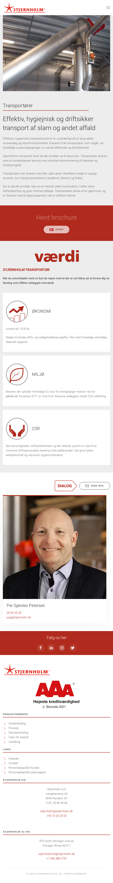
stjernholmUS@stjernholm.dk (56, 854)
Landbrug (14, 741)
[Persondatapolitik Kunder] (5, 767)
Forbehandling (17, 723)
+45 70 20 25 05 (57, 816)
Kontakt (13, 763)
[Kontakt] (5, 763)
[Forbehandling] (5, 723)
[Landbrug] (5, 741)
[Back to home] (24, 7)
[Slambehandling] (5, 732)
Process (14, 728)
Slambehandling (18, 732)
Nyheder (14, 758)
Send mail (94, 486)
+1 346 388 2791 (56, 858)
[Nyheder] (5, 758)
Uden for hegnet (19, 737)
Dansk (57, 229)
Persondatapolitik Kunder (24, 767)
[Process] (5, 728)
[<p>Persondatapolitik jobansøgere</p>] (5, 772)
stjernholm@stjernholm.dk (56, 811)
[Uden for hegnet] (5, 737)
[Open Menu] (108, 7)
